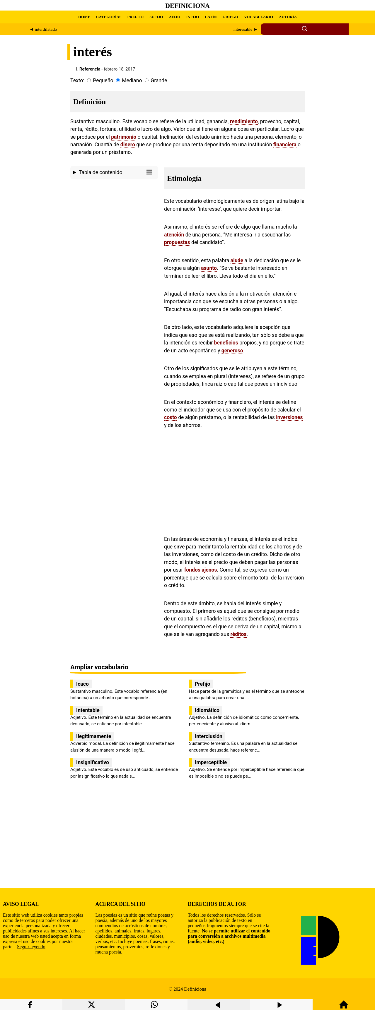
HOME (84, 17)
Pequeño (103, 80)
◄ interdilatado (43, 29)
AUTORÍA (288, 17)
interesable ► (245, 29)
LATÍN (211, 17)
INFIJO (192, 17)
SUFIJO (156, 17)
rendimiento (244, 121)
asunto (209, 268)
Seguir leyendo (31, 946)
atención (174, 235)
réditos (238, 634)
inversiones (289, 417)
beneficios (226, 343)
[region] (114, 231)
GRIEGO (230, 17)
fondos (192, 570)
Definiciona (187, 5)
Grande (159, 80)
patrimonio (123, 137)
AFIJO (174, 17)
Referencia (89, 69)
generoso (232, 351)
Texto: (77, 80)
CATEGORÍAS (108, 17)
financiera (284, 145)
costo (170, 417)
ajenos (209, 570)
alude (237, 260)
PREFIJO (135, 17)
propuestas (177, 242)
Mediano (132, 80)
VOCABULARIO (258, 17)
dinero (127, 145)
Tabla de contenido (117, 172)
